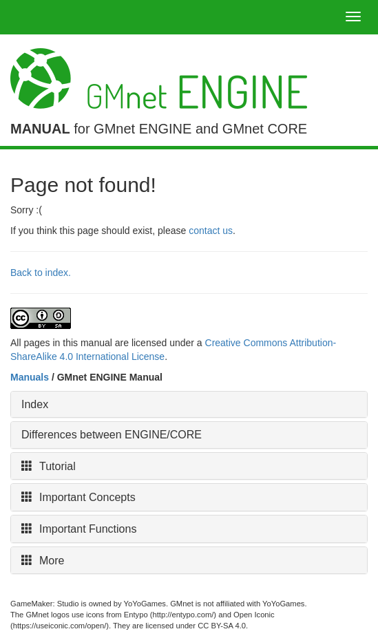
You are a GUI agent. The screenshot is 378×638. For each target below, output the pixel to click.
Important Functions (78, 529)
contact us (211, 230)
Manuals (29, 377)
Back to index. (40, 272)
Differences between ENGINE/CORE (111, 434)
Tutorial (48, 466)
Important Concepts (78, 497)
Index (34, 404)
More (42, 560)
